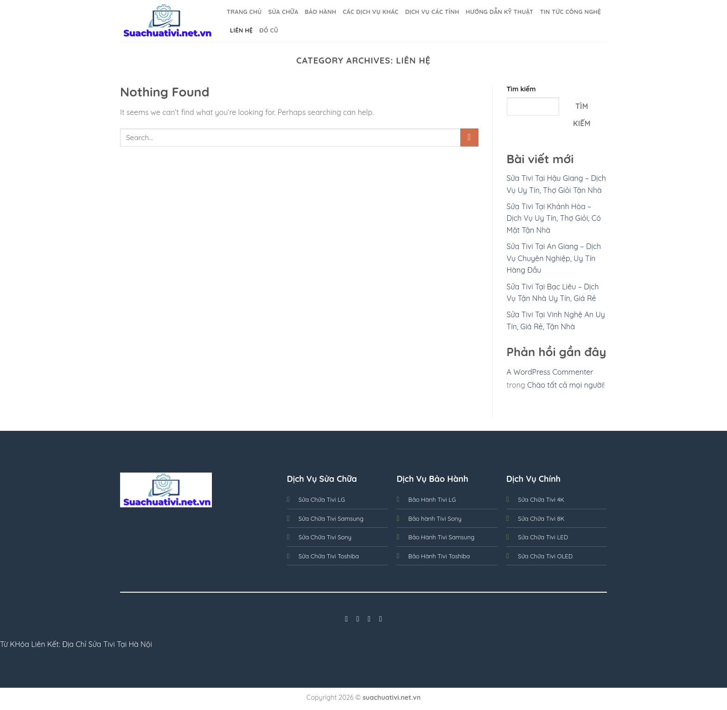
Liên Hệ (241, 30)
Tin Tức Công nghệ (570, 11)
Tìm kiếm (521, 89)
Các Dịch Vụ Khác (370, 11)
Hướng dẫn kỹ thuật (499, 11)
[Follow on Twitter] (369, 618)
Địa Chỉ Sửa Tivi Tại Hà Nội (107, 644)
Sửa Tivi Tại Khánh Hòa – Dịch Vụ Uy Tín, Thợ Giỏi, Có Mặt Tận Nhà (554, 218)
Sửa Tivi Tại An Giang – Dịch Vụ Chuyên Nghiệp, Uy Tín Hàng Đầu (554, 258)
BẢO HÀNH (320, 11)
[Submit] (469, 137)
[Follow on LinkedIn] (380, 618)
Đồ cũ (268, 30)
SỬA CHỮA (283, 11)
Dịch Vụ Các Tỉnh (432, 11)
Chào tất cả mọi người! (566, 385)
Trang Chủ (244, 11)
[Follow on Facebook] (346, 618)
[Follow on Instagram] (358, 618)
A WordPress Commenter (550, 372)
